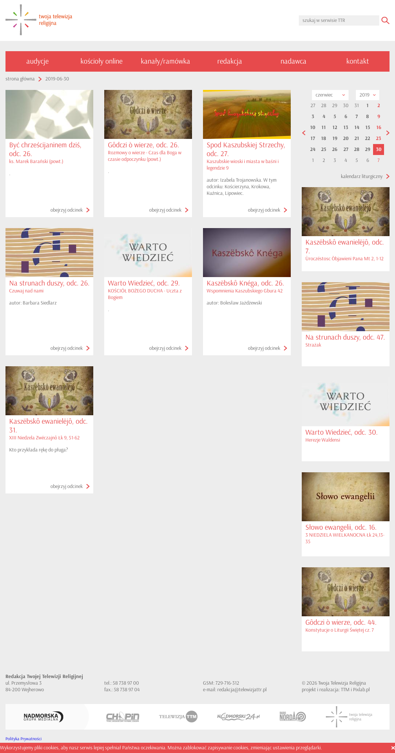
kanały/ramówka (165, 61)
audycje (37, 61)
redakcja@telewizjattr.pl (242, 689)
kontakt (357, 61)
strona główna (20, 79)
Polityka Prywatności (23, 739)
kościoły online (101, 61)
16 (378, 127)
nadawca (293, 61)
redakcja (229, 61)
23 (378, 138)
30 (378, 149)
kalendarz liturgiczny (362, 176)
